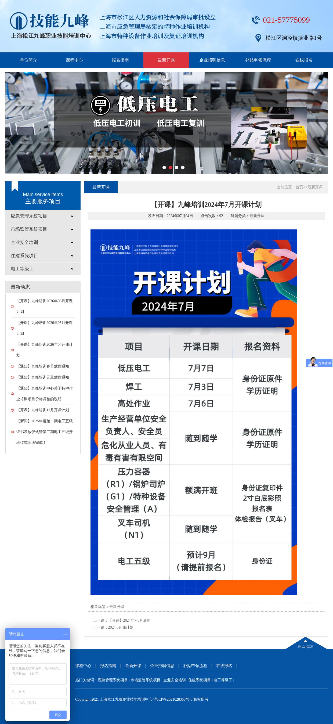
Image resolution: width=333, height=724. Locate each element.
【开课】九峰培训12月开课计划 (42, 410)
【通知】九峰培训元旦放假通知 (42, 377)
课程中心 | (87, 666)
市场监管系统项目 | (147, 680)
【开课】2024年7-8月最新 (129, 620)
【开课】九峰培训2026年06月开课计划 (44, 306)
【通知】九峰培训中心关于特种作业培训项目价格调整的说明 (44, 393)
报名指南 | (112, 666)
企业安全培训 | (176, 680)
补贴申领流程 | (199, 666)
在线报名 (304, 60)
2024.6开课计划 (121, 627)
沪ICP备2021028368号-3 (172, 699)
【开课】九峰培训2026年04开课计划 (44, 350)
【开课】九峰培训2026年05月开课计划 (44, 328)
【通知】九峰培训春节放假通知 (42, 366)
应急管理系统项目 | (114, 680)
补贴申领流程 (258, 60)
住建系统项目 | (200, 680)
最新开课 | (137, 666)
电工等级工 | (223, 680)
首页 (299, 187)
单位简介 (28, 60)
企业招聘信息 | (166, 666)
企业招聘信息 (212, 60)
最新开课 (166, 60)
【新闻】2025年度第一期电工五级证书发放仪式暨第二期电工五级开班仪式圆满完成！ (44, 432)
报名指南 (120, 60)
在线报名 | (228, 666)
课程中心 (74, 60)
